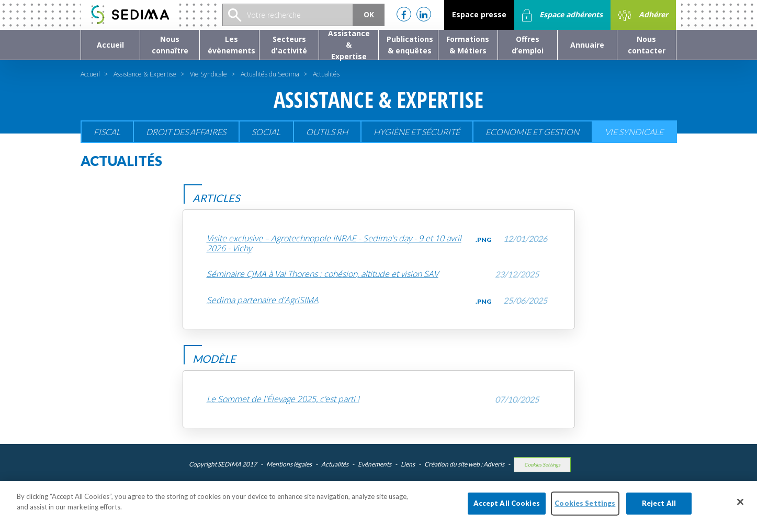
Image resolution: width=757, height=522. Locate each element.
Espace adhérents (562, 15)
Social (266, 132)
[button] (169, 45)
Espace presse (479, 14)
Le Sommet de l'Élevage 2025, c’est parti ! (283, 399)
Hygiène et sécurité (417, 132)
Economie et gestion (532, 132)
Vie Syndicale (208, 74)
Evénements (374, 464)
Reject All (659, 507)
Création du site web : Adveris (464, 464)
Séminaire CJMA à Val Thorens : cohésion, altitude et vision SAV (322, 274)
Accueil (90, 74)
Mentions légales (289, 464)
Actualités (334, 464)
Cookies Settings (542, 465)
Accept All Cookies (506, 507)
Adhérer (643, 15)
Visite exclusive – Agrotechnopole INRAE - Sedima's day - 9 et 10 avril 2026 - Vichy (334, 243)
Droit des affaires (186, 132)
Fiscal (107, 132)
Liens (408, 464)
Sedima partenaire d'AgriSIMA (263, 300)
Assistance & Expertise (145, 74)
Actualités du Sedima (270, 74)
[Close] (740, 505)
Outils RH (327, 132)
